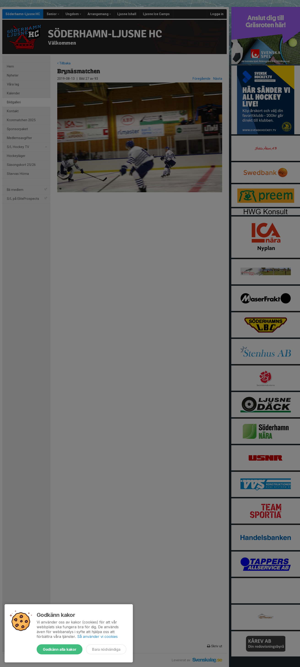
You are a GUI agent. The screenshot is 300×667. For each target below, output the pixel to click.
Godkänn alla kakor (59, 649)
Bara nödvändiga (106, 649)
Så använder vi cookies (97, 636)
